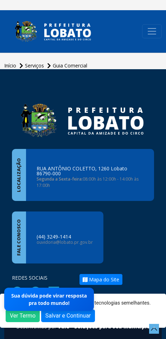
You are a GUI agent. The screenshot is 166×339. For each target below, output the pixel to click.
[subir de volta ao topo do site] (154, 329)
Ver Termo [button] (23, 315)
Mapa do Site (101, 279)
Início (11, 65)
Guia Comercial (70, 65)
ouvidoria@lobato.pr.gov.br (65, 242)
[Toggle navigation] (152, 31)
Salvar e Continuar (68, 315)
